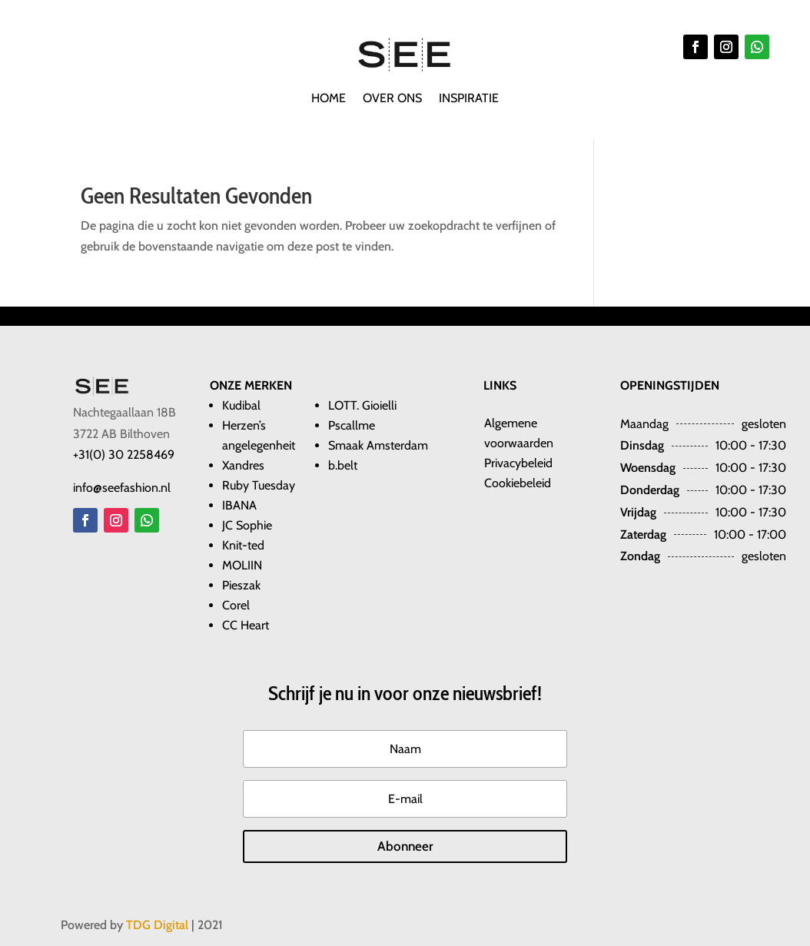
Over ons (392, 99)
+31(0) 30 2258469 (123, 454)
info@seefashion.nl (122, 487)
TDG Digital (157, 925)
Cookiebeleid (517, 483)
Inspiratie (469, 99)
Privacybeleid (518, 463)
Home (328, 99)
